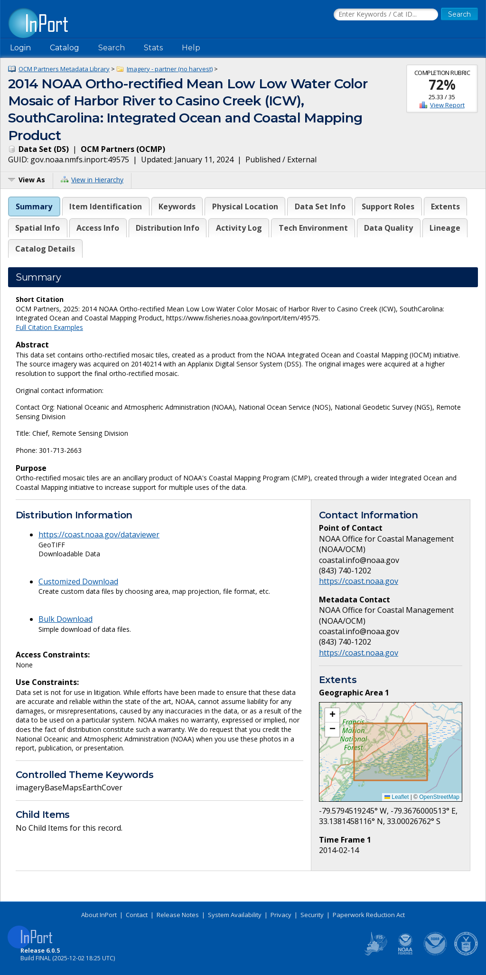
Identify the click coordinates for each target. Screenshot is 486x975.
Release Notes (178, 914)
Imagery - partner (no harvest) (170, 69)
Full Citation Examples (49, 327)
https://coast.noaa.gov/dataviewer (98, 534)
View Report (447, 105)
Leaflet (396, 797)
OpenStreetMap (439, 797)
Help (191, 47)
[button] (332, 715)
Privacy (281, 914)
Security (312, 914)
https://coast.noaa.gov (358, 581)
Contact (137, 914)
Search (111, 47)
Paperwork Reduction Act (369, 914)
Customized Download (78, 581)
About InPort (99, 914)
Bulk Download (65, 619)
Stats (153, 47)
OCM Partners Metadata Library (64, 69)
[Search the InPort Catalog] (386, 15)
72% (442, 84)
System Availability (235, 914)
